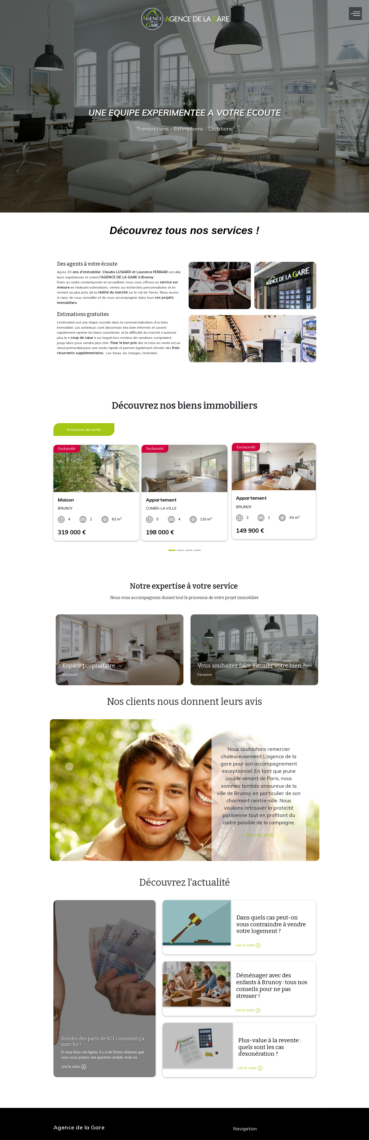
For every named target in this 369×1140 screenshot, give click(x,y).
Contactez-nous (72, 1112)
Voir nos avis (258, 831)
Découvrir (68, 674)
